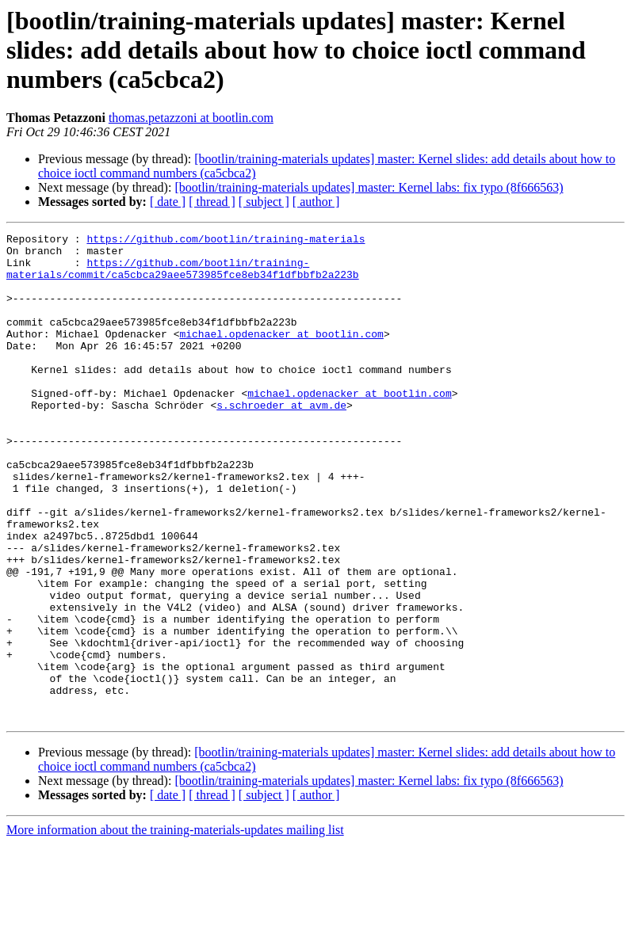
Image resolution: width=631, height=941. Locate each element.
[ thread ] (212, 201)
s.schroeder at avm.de (281, 440)
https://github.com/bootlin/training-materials (225, 241)
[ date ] (167, 201)
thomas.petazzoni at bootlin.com (191, 117)
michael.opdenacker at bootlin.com (281, 355)
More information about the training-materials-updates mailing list (175, 927)
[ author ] (316, 201)
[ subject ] (264, 201)
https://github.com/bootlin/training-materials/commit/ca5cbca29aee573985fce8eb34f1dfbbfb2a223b (182, 276)
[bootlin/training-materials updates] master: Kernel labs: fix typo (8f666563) (368, 187)
